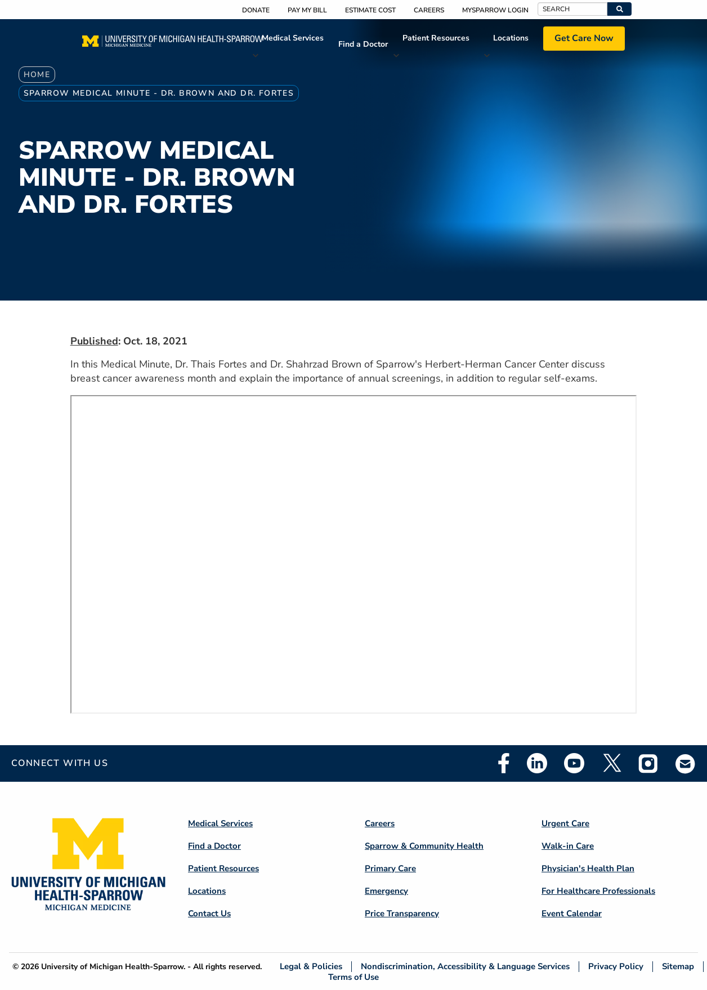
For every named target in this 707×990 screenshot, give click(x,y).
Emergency (386, 891)
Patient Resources (435, 38)
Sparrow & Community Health (424, 846)
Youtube (574, 763)
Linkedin (537, 763)
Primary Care (390, 868)
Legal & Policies (311, 966)
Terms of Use (353, 977)
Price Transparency (402, 913)
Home (37, 74)
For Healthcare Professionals (598, 891)
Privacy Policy (615, 966)
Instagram (648, 763)
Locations (511, 38)
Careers (429, 10)
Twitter (611, 763)
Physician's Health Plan (588, 868)
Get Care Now (584, 38)
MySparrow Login (495, 10)
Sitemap (678, 966)
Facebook (504, 763)
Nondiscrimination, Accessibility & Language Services (465, 966)
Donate (256, 10)
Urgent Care (565, 823)
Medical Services (293, 38)
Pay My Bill (307, 10)
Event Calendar (572, 913)
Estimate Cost (370, 10)
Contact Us (209, 913)
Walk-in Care (568, 846)
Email (685, 763)
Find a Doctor (363, 44)
